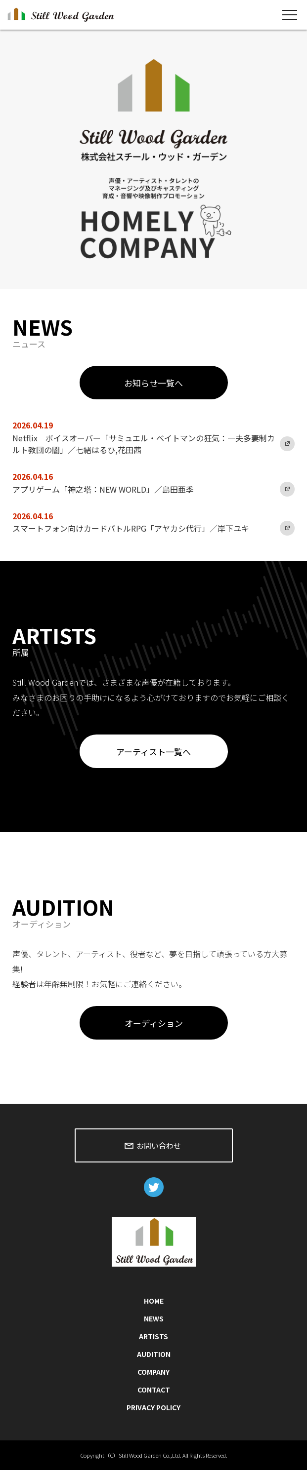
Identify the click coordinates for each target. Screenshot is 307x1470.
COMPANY (153, 1372)
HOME (154, 1301)
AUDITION (154, 1354)
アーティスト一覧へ (153, 751)
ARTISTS (153, 1336)
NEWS (154, 1318)
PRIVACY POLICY (153, 1407)
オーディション (154, 1023)
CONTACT (153, 1389)
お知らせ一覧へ (153, 383)
